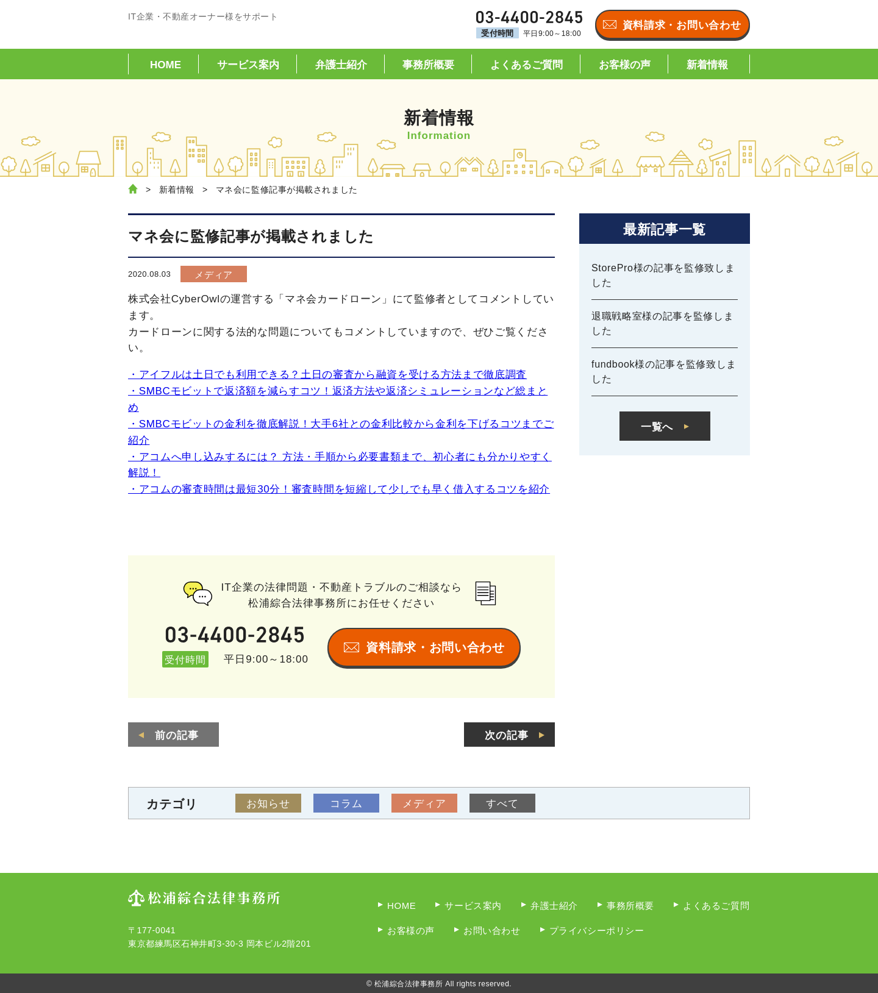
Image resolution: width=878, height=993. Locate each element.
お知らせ (268, 804)
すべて (502, 804)
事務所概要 (428, 65)
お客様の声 (625, 65)
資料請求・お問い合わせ (682, 25)
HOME (165, 65)
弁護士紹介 (341, 65)
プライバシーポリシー (596, 930)
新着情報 (707, 65)
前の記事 (177, 735)
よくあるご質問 (526, 65)
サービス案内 (248, 65)
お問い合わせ (492, 930)
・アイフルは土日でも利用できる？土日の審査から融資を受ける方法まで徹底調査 (327, 374)
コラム (346, 804)
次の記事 (507, 735)
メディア (214, 274)
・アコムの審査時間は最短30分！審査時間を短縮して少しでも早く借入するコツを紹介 (339, 489)
